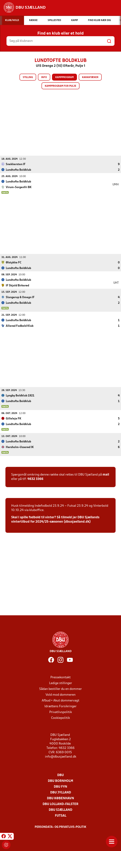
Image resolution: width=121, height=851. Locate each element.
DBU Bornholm (60, 780)
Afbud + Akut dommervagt (60, 700)
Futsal (60, 815)
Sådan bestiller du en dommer (60, 688)
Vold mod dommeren (60, 694)
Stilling (28, 77)
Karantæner (90, 77)
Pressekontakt (60, 677)
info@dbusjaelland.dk (60, 756)
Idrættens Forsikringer (60, 706)
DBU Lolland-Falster (60, 804)
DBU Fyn (60, 786)
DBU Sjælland (60, 809)
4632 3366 (35, 478)
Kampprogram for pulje (60, 86)
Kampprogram (64, 77)
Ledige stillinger (60, 683)
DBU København (60, 798)
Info (44, 77)
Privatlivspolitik (60, 712)
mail (106, 474)
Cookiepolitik (60, 717)
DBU (60, 775)
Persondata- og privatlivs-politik (60, 827)
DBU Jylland (60, 792)
